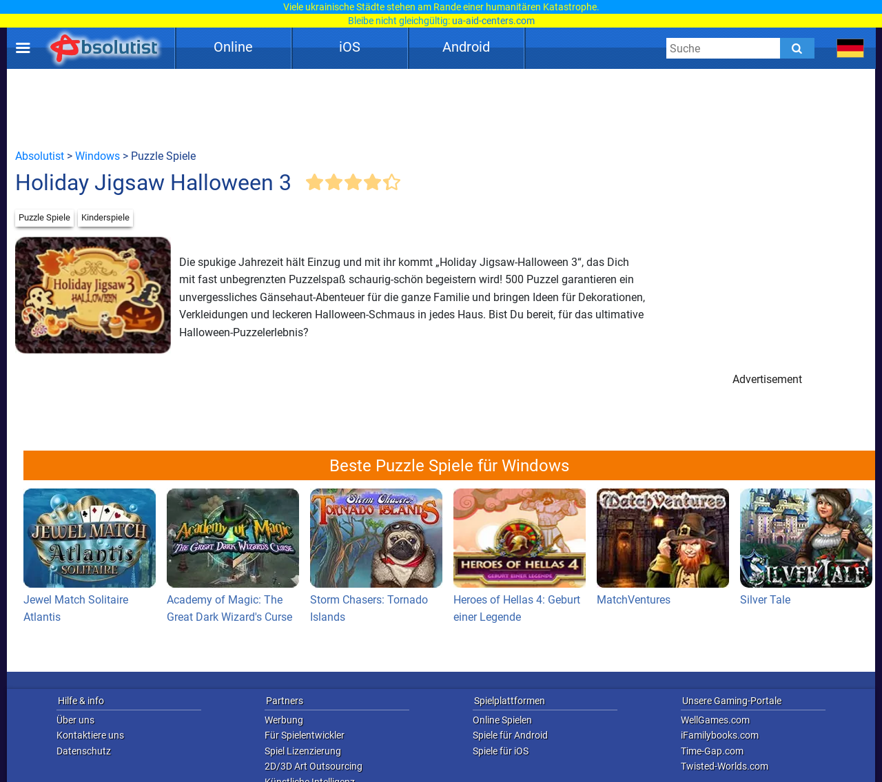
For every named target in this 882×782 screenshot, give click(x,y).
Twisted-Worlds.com (724, 766)
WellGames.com (715, 720)
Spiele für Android (510, 735)
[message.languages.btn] (850, 48)
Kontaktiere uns (90, 735)
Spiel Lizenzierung (303, 751)
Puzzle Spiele (44, 217)
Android (466, 47)
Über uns (75, 720)
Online (233, 47)
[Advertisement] (441, 108)
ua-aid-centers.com (493, 20)
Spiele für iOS (501, 751)
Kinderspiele (105, 217)
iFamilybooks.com (720, 735)
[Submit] (797, 48)
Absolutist (39, 156)
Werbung (284, 720)
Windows (97, 156)
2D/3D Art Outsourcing (313, 766)
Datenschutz (84, 751)
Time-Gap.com (712, 751)
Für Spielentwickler (305, 735)
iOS (349, 47)
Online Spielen (502, 720)
